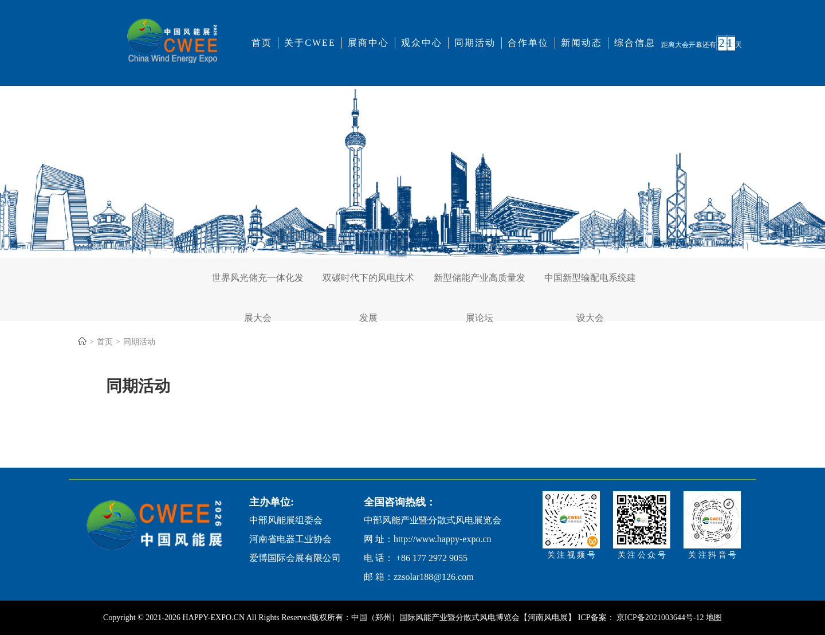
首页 (262, 43)
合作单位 (528, 43)
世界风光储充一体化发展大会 (258, 285)
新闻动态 (581, 43)
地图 (714, 617)
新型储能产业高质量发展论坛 (479, 285)
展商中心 (368, 43)
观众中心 (421, 43)
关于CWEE (309, 43)
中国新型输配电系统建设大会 (590, 285)
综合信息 (634, 43)
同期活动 (475, 43)
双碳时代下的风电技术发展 (368, 285)
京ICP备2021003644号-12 (661, 617)
